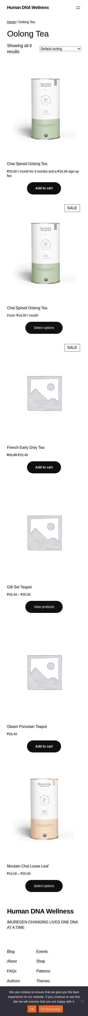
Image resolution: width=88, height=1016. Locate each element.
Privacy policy (51, 1009)
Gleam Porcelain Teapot (27, 726)
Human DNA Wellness (28, 7)
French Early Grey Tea (25, 447)
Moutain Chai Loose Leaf (28, 866)
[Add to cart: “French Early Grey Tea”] (44, 467)
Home (11, 22)
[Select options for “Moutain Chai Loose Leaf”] (44, 886)
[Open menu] (78, 8)
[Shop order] (60, 48)
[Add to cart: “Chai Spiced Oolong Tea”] (44, 188)
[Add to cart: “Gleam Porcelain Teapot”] (44, 746)
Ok (32, 1009)
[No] (82, 1001)
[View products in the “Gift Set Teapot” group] (43, 607)
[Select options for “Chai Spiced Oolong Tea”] (44, 328)
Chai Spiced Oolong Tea (27, 163)
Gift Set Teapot (19, 587)
